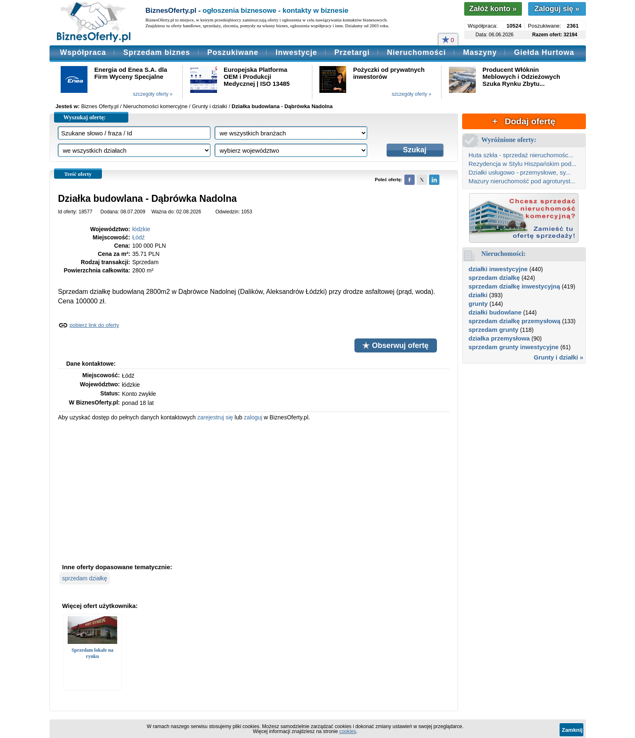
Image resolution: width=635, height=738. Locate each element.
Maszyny (480, 52)
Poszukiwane (232, 52)
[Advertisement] (253, 491)
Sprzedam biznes (156, 52)
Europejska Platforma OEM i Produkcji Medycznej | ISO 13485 (257, 76)
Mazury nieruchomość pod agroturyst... (522, 180)
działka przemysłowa (499, 338)
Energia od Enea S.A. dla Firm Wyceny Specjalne (131, 73)
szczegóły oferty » (152, 94)
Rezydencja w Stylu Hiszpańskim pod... (523, 163)
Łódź (138, 237)
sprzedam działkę (84, 578)
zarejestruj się (215, 417)
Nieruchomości (416, 52)
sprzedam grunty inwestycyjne (514, 346)
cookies (347, 731)
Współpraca (83, 52)
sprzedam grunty (494, 329)
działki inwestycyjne (498, 268)
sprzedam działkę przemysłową (515, 320)
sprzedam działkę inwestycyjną (514, 286)
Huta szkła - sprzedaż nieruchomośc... (521, 154)
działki (478, 294)
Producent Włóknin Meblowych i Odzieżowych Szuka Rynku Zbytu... (521, 76)
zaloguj (253, 417)
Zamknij (572, 730)
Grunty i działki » (558, 357)
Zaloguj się (556, 9)
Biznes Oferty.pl (100, 106)
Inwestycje (296, 52)
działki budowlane (495, 312)
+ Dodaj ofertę (523, 121)
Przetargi (352, 52)
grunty (478, 303)
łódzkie (141, 229)
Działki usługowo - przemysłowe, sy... (520, 172)
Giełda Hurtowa (544, 52)
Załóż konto (493, 9)
